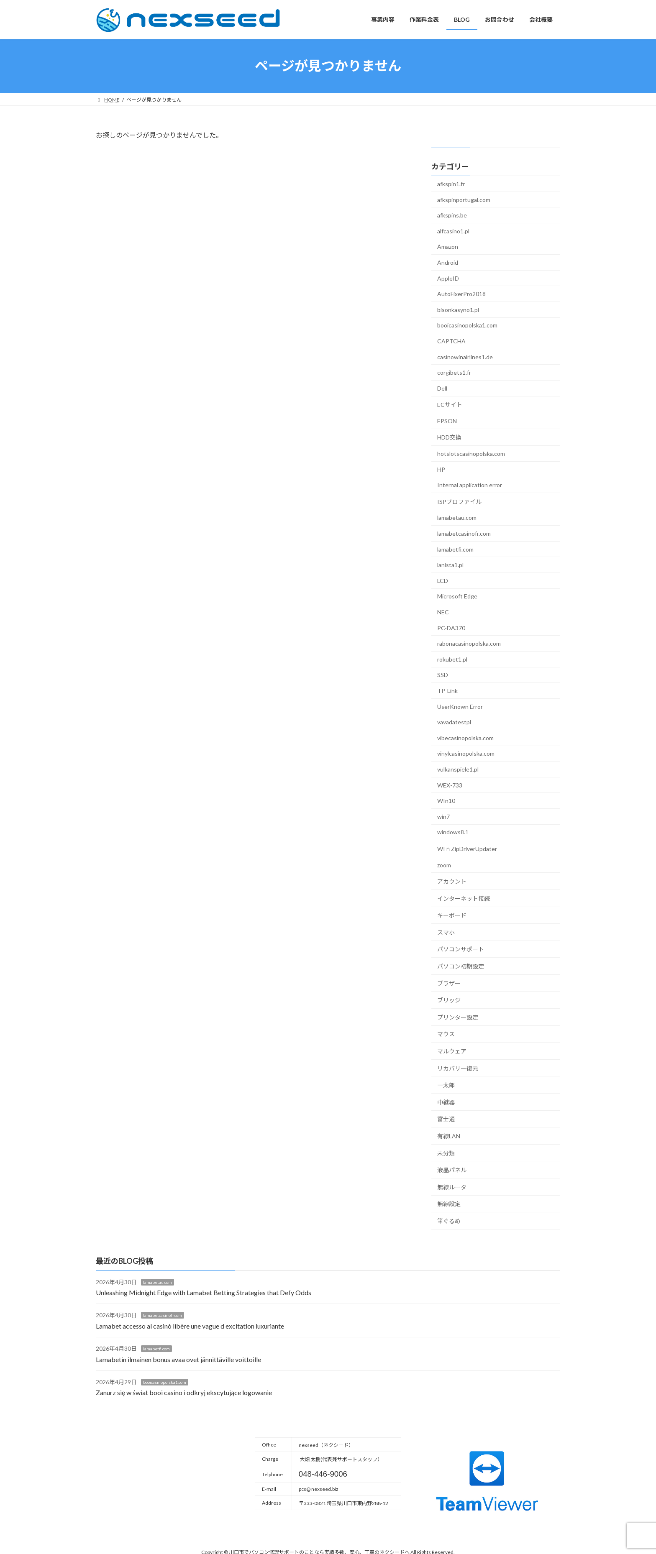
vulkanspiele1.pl (458, 769)
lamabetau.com (457, 517)
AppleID (448, 277)
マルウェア (451, 1051)
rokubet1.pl (452, 658)
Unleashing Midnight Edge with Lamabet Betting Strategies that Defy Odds (203, 1292)
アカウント (451, 881)
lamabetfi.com (455, 548)
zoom (444, 864)
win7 (443, 816)
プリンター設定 (457, 1016)
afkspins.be (452, 215)
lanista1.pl (450, 564)
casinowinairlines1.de (465, 356)
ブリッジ (449, 1000)
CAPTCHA (451, 341)
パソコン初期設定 (460, 966)
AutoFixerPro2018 (461, 293)
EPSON (447, 420)
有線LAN (448, 1136)
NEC (443, 612)
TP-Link (447, 690)
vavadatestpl (454, 722)
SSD (442, 674)
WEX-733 (449, 784)
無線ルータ (451, 1186)
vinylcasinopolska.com (466, 753)
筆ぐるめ (449, 1220)
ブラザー (449, 983)
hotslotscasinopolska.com (471, 453)
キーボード (451, 915)
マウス (446, 1034)
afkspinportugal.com (463, 199)
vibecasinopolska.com (465, 737)
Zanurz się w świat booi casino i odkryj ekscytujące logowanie (184, 1392)
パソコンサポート (460, 949)
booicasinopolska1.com (467, 325)
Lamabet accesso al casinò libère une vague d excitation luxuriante (190, 1326)
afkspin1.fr (451, 183)
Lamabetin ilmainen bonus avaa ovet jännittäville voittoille (178, 1359)
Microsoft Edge (457, 596)
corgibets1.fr (454, 372)
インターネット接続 (463, 898)
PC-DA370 (451, 627)
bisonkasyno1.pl (458, 309)
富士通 (446, 1118)
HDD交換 (449, 437)
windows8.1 (453, 832)
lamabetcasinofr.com (464, 533)
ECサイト (449, 404)
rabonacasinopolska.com (469, 643)
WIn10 (446, 800)
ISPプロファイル (459, 501)
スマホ (446, 931)
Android (447, 262)
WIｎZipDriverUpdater (467, 848)
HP (441, 469)
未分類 (446, 1152)
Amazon (447, 246)
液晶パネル (451, 1169)
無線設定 (449, 1203)
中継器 (446, 1101)
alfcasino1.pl (453, 230)
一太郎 (446, 1085)
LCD (442, 580)
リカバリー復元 (457, 1067)
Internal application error (469, 484)
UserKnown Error (460, 706)
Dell (442, 387)
